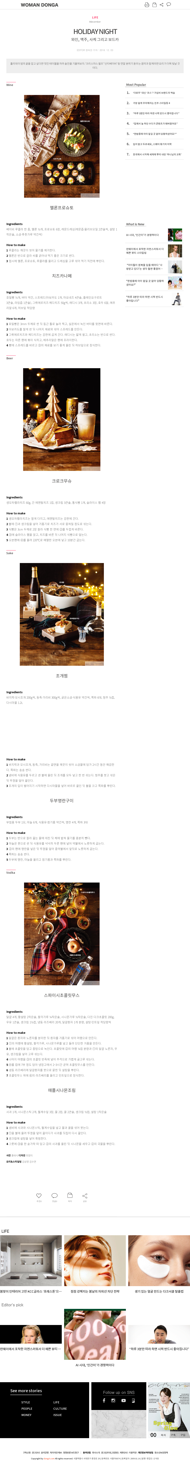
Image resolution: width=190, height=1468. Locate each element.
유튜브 (123, 1400)
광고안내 (36, 1452)
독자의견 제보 (56, 1452)
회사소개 (96, 1452)
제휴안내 (123, 1452)
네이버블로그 (133, 1400)
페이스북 (104, 1400)
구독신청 (27, 1452)
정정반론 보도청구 (71, 1452)
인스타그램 (113, 1400)
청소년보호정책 (161, 1452)
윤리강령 (45, 1452)
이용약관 (132, 1452)
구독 (173, 1435)
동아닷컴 (87, 1452)
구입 (182, 1435)
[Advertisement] (53, 730)
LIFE (95, 17)
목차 (163, 1435)
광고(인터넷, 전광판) (109, 1452)
